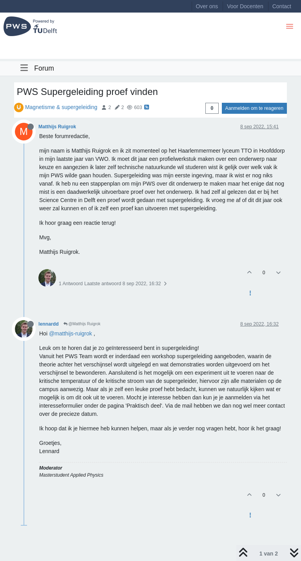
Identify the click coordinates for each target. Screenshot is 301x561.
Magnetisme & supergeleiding (61, 107)
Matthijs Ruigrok (57, 126)
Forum (44, 68)
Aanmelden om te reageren (254, 108)
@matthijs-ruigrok (70, 333)
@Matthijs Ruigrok (82, 324)
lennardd (48, 324)
